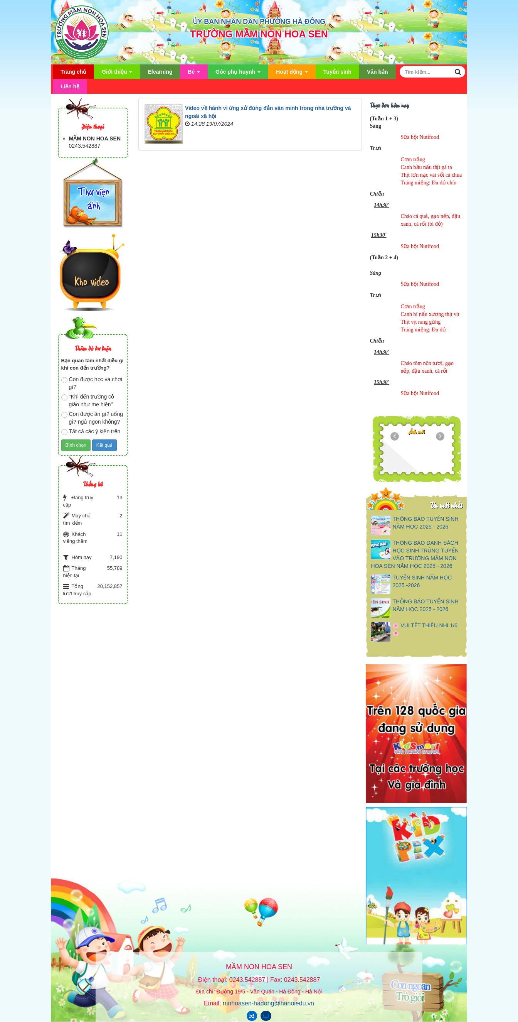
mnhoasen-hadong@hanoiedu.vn (268, 1003)
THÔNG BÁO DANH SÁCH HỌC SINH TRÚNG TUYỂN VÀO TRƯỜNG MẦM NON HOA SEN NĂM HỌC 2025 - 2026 (415, 554)
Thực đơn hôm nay (389, 105)
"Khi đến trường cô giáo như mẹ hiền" (87, 400)
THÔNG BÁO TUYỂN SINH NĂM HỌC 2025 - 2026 (425, 523)
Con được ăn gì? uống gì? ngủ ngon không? (92, 418)
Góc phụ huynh (238, 74)
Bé (194, 74)
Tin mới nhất (446, 504)
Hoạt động (292, 74)
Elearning (160, 72)
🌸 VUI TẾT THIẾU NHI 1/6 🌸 (424, 629)
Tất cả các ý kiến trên (91, 431)
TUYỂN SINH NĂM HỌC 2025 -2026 (422, 581)
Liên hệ (70, 86)
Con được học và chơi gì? (92, 383)
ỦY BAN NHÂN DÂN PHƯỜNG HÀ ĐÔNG (259, 21)
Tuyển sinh (337, 72)
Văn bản (377, 72)
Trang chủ (73, 72)
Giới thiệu (117, 74)
